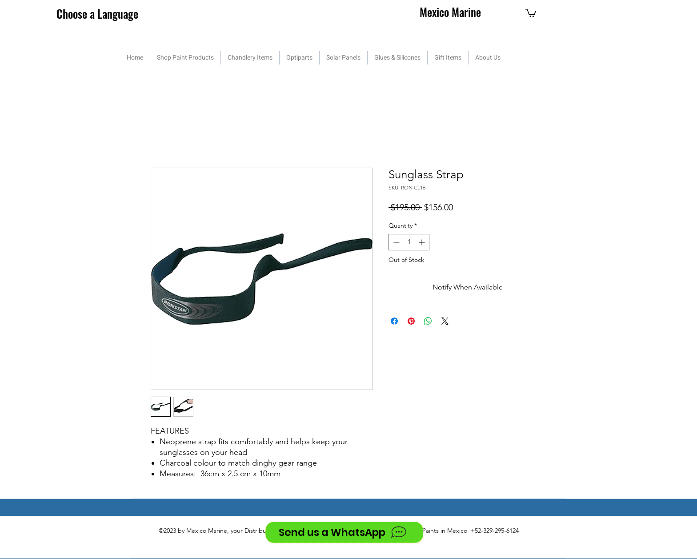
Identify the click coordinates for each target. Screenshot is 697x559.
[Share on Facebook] (394, 321)
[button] (530, 12)
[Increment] (422, 242)
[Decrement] (395, 242)
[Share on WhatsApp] (428, 321)
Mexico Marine (450, 12)
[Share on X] (445, 321)
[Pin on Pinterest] (411, 321)
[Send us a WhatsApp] (344, 532)
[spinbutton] (409, 242)
